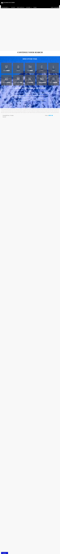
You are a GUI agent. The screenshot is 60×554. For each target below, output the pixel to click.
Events (13, 7)
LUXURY (29, 7)
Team (34, 7)
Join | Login (54, 7)
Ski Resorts (5, 7)
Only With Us (20, 7)
